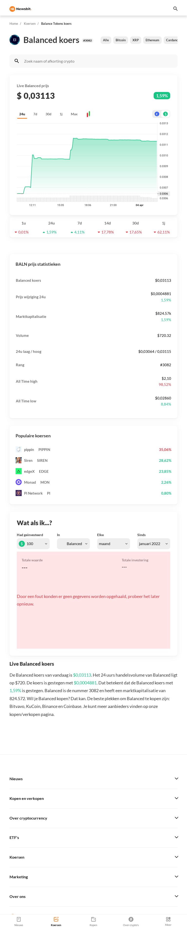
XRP (135, 40)
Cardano (172, 40)
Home (13, 23)
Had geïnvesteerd (30, 535)
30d (48, 114)
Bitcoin (121, 40)
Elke (100, 535)
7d (35, 114)
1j (61, 114)
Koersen (30, 23)
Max (74, 114)
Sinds (141, 535)
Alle (106, 40)
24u (22, 114)
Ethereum (152, 40)
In (58, 535)
